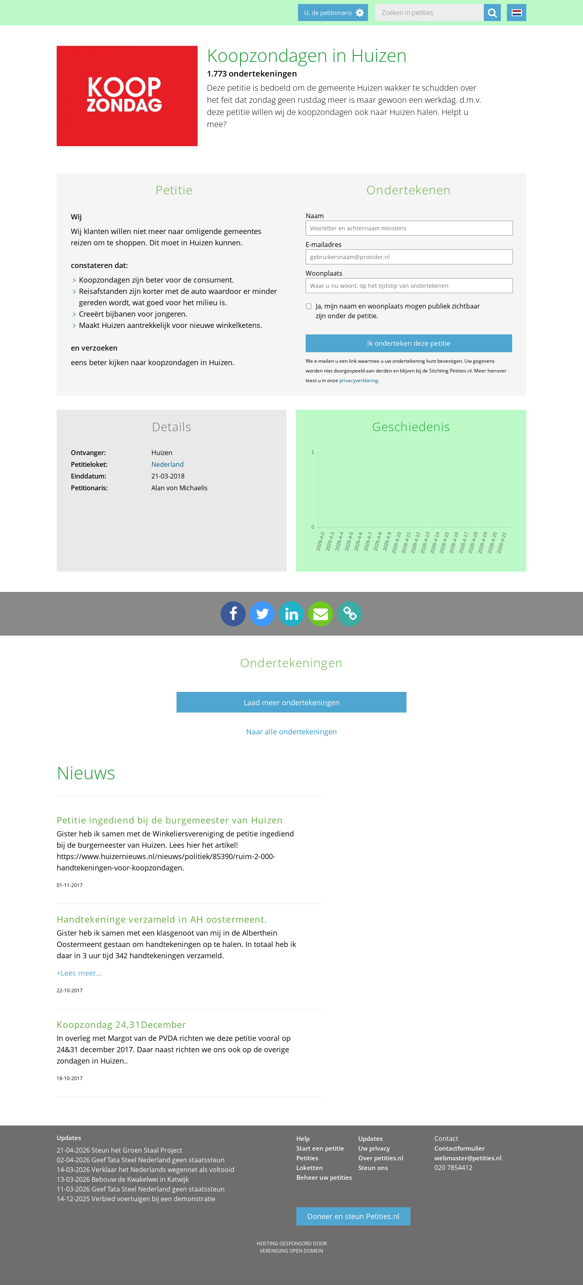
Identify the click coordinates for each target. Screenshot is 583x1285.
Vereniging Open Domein (291, 1250)
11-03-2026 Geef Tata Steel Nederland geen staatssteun (141, 1189)
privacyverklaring (358, 380)
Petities (307, 1158)
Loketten (309, 1168)
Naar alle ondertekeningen (291, 732)
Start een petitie (320, 1148)
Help (303, 1138)
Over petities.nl (380, 1158)
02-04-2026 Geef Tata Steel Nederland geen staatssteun (141, 1159)
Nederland (167, 464)
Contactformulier (459, 1148)
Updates (370, 1138)
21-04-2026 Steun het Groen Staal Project (119, 1150)
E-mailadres (324, 244)
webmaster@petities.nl (468, 1158)
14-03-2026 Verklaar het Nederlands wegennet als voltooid (145, 1169)
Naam (315, 215)
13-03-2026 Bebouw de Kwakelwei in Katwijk (123, 1179)
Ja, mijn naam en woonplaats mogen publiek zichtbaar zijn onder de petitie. (398, 311)
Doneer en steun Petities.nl (353, 1216)
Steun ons (373, 1168)
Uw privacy (374, 1148)
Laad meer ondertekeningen (292, 702)
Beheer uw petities (324, 1177)
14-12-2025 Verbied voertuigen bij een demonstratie (136, 1198)
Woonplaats (324, 273)
